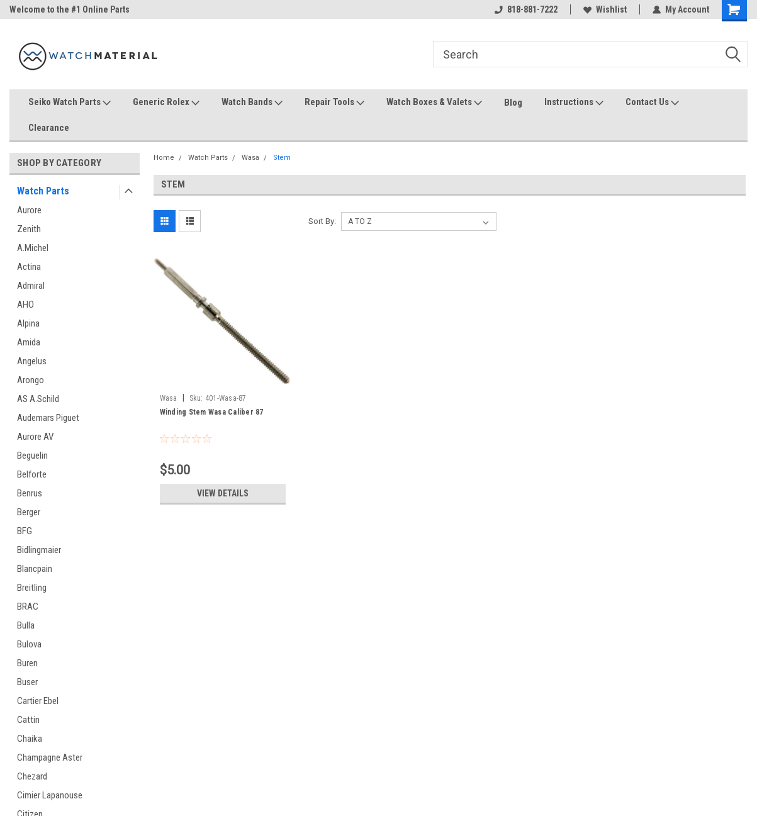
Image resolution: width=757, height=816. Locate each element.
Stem (282, 158)
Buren (27, 663)
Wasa (250, 158)
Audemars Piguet (48, 417)
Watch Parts (43, 191)
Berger (28, 512)
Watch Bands (252, 102)
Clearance (48, 127)
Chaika (29, 738)
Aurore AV (35, 436)
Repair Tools (334, 102)
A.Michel (32, 248)
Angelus (32, 361)
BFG (24, 531)
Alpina (28, 323)
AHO (25, 304)
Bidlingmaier (39, 550)
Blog (513, 102)
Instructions (573, 102)
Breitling (32, 587)
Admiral (31, 285)
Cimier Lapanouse (49, 795)
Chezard (32, 776)
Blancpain (34, 568)
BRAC (27, 606)
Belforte (32, 474)
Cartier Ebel (38, 701)
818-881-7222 (526, 9)
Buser (27, 682)
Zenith (29, 229)
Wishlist (605, 9)
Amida (28, 342)
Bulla (26, 625)
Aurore (29, 210)
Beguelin (32, 455)
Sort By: (322, 221)
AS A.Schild (38, 399)
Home (164, 158)
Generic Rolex (166, 102)
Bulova (29, 644)
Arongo (30, 380)
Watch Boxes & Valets (434, 102)
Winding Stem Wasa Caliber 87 (212, 412)
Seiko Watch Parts (69, 102)
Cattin (28, 719)
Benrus (29, 493)
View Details (223, 493)
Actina (29, 266)
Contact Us (652, 102)
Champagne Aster (49, 757)
